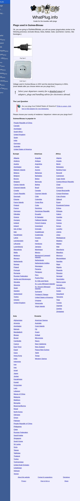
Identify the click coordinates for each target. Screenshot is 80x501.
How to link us (48, 488)
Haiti (40, 246)
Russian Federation (27, 282)
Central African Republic (67, 187)
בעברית (5, 92)
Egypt (60, 208)
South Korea (24, 449)
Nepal (22, 414)
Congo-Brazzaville (65, 196)
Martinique (43, 255)
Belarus (22, 178)
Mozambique (63, 264)
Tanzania (61, 302)
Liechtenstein (24, 246)
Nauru (41, 346)
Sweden (23, 296)
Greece (22, 223)
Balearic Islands (25, 175)
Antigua (42, 167)
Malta (22, 258)
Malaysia (23, 402)
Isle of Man (24, 234)
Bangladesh (24, 338)
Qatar (22, 437)
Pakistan (23, 426)
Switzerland (24, 299)
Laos (21, 394)
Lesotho (61, 234)
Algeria (61, 164)
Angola (61, 167)
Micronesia (43, 343)
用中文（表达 (7, 58)
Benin (60, 169)
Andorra (23, 167)
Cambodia (23, 346)
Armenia (23, 329)
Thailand (23, 463)
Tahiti (41, 358)
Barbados (42, 181)
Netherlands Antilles (46, 269)
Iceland (22, 228)
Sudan (60, 296)
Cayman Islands (45, 199)
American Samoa (45, 326)
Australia (23, 152)
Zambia (61, 314)
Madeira (61, 246)
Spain (22, 143)
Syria (22, 455)
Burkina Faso (63, 175)
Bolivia (41, 190)
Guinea (61, 228)
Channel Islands (26, 193)
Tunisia (61, 308)
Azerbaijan (24, 134)
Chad (60, 190)
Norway (22, 270)
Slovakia (23, 288)
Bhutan (22, 341)
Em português (7, 51)
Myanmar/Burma (26, 411)
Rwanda (61, 276)
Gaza (22, 358)
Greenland (43, 231)
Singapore (23, 446)
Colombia (42, 205)
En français (6, 54)
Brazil (41, 193)
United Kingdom (25, 140)
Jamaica (42, 252)
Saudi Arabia (24, 443)
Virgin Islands (44, 314)
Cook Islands (44, 332)
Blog (2, 20)
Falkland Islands (45, 225)
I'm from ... (5, 9)
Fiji (40, 335)
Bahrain (22, 335)
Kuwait (22, 388)
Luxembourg (24, 252)
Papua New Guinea (46, 355)
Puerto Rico (43, 283)
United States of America (29, 155)
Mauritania (62, 255)
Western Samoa (45, 364)
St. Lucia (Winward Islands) (46, 290)
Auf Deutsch (5, 43)
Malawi (61, 249)
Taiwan (22, 457)
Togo (60, 305)
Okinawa (23, 420)
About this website (29, 484)
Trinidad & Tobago (45, 302)
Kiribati (41, 341)
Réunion (61, 279)
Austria (22, 169)
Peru (41, 280)
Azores (41, 175)
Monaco (23, 264)
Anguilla (42, 164)
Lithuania (23, 249)
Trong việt (6, 77)
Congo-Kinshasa (64, 199)
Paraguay (42, 278)
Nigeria (61, 273)
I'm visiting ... (5, 13)
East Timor (24, 352)
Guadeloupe (43, 237)
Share (67, 488)
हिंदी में (4, 62)
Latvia (22, 243)
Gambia (61, 223)
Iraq (21, 373)
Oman (22, 423)
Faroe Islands (25, 208)
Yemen (22, 481)
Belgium (23, 181)
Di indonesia (7, 73)
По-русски (6, 70)
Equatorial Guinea (65, 211)
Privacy (29, 488)
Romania (23, 279)
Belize (41, 184)
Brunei (22, 343)
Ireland (22, 231)
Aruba (41, 172)
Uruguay (42, 308)
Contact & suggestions (48, 484)
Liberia (60, 237)
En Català (4, 47)
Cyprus (22, 349)
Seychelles (62, 285)
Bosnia (22, 184)
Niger (60, 270)
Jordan (22, 382)
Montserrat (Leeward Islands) (46, 262)
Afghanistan (24, 326)
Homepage (5, 6)
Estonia (22, 205)
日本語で (6, 66)
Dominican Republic (46, 217)
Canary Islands (25, 190)
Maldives (23, 405)
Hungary (23, 225)
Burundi (61, 178)
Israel (22, 376)
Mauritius (61, 258)
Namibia (61, 267)
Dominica (42, 214)
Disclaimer (67, 484)
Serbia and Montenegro (28, 285)
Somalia (61, 290)
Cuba (41, 211)
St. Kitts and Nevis (46, 286)
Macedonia (24, 255)
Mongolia (23, 408)
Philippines (24, 434)
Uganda (61, 311)
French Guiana (44, 228)
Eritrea (60, 214)
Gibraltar (23, 220)
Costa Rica (43, 208)
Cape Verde (62, 184)
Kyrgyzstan (24, 391)
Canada (23, 131)
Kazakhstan (24, 240)
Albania (22, 164)
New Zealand (44, 352)
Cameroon (62, 181)
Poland (22, 273)
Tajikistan (23, 460)
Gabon (60, 220)
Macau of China (25, 400)
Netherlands (24, 267)
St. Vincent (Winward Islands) (46, 295)
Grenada (42, 234)
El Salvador (43, 223)
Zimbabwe (62, 317)
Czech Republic (25, 199)
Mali (59, 252)
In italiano (6, 39)
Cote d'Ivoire (63, 202)
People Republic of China (29, 128)
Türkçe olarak (7, 81)
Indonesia (23, 367)
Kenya (60, 231)
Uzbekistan (24, 475)
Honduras (42, 249)
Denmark (23, 202)
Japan (22, 379)
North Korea (24, 417)
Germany (23, 149)
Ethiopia (61, 217)
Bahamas (42, 178)
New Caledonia (44, 349)
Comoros (61, 193)
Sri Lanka (23, 452)
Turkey (22, 302)
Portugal (23, 276)
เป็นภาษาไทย (7, 88)
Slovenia (23, 290)
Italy (21, 237)
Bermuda (42, 187)
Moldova (23, 261)
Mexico (41, 258)
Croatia (22, 196)
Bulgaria (23, 187)
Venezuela (43, 311)
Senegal (61, 282)
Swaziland (62, 299)
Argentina (42, 169)
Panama (42, 275)
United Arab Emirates (27, 472)
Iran (21, 370)
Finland (22, 211)
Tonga (41, 361)
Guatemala (43, 240)
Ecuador (42, 220)
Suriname (42, 299)
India (21, 146)
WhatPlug (5, 2)
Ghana (60, 225)
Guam (41, 338)
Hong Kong (24, 361)
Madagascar (62, 243)
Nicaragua (43, 272)
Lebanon (23, 397)
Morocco (61, 261)
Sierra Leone (63, 288)
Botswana (62, 172)
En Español (5, 35)
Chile (41, 202)
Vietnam (23, 478)
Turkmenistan (25, 469)
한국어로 (6, 85)
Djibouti (61, 205)
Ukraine (22, 305)
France (22, 214)
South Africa (24, 137)
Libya (60, 240)
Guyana (42, 243)
